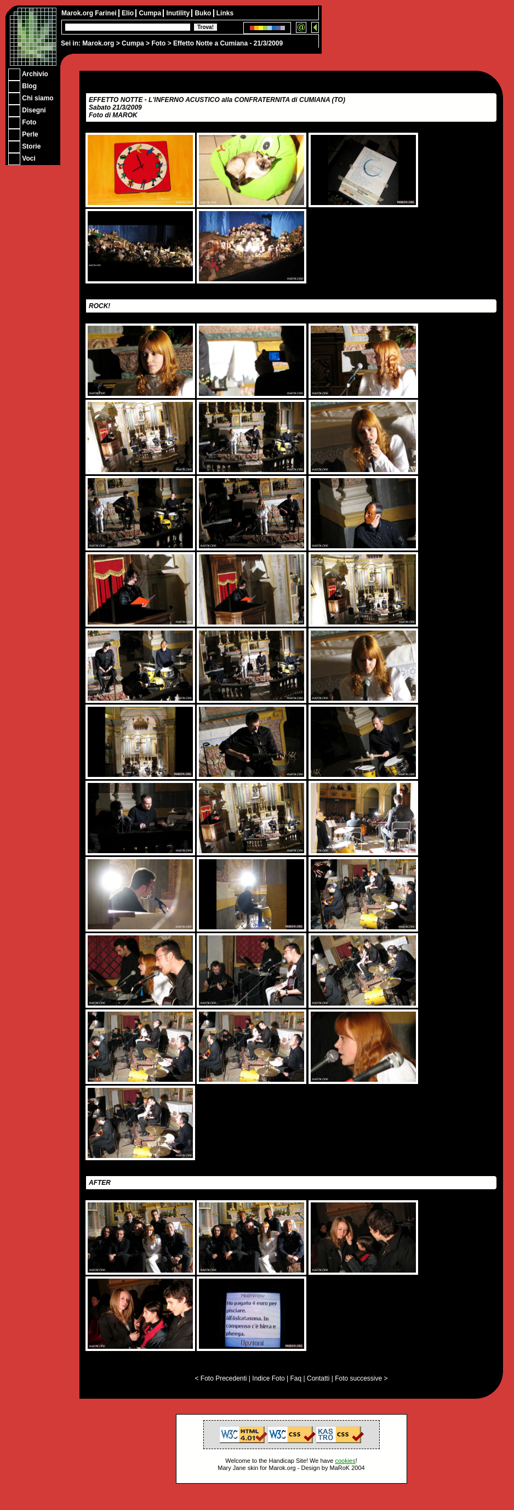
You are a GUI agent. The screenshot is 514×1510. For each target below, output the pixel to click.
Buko (204, 13)
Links (224, 13)
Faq (296, 1378)
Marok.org (98, 43)
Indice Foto (268, 1378)
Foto (158, 43)
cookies (345, 1460)
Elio (128, 13)
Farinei (106, 13)
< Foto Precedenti (221, 1378)
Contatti (318, 1378)
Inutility (178, 13)
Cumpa (133, 43)
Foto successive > (361, 1378)
